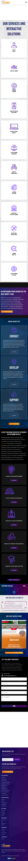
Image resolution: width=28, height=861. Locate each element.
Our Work (3, 808)
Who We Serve (5, 797)
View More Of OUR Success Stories (14, 652)
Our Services (4, 775)
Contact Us (4, 837)
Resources (4, 818)
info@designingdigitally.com (10, 675)
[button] (26, 2)
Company (3, 827)
